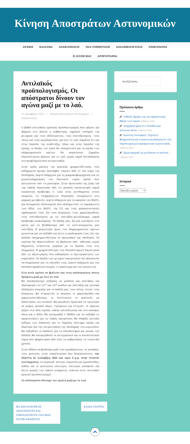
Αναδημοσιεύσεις (129, 46)
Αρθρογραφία (107, 56)
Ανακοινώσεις (69, 46)
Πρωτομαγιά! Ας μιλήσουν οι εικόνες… (147, 152)
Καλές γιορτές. (94, 406)
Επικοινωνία (158, 46)
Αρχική (28, 46)
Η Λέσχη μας (82, 56)
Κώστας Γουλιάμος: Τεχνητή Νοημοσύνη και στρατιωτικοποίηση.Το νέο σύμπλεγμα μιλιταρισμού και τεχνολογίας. (145, 139)
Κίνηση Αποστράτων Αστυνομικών (95, 22)
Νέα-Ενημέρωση (98, 46)
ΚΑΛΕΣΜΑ (46, 46)
